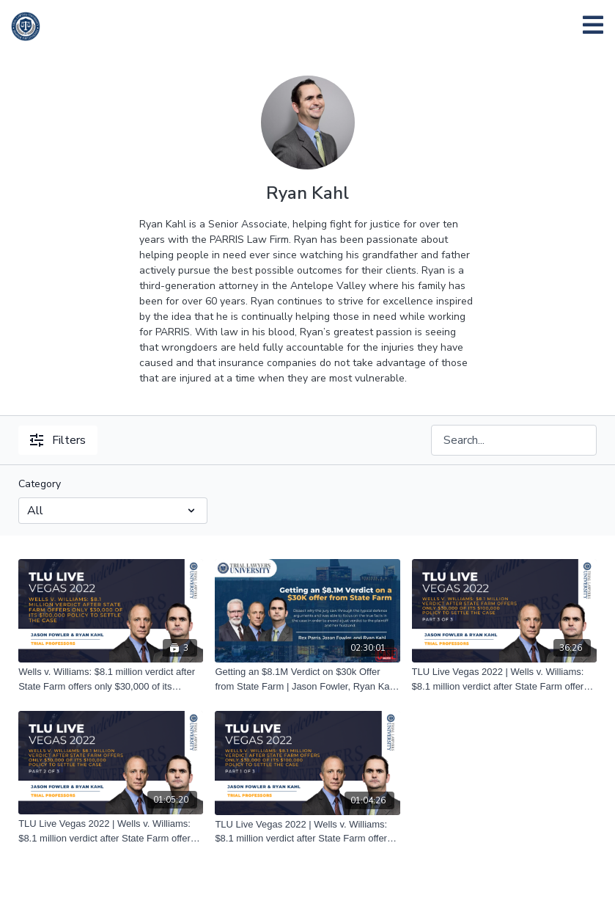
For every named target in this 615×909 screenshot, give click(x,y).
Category (39, 484)
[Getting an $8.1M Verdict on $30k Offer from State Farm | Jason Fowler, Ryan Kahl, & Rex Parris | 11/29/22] (307, 679)
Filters (58, 440)
